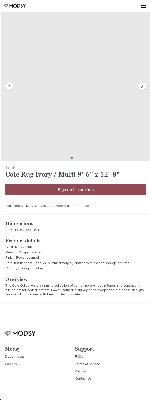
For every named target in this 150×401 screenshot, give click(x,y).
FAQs (79, 356)
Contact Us (83, 378)
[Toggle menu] (143, 6)
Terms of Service (87, 364)
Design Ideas (15, 356)
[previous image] (9, 86)
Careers (11, 364)
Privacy (80, 371)
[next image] (142, 86)
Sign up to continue (76, 190)
